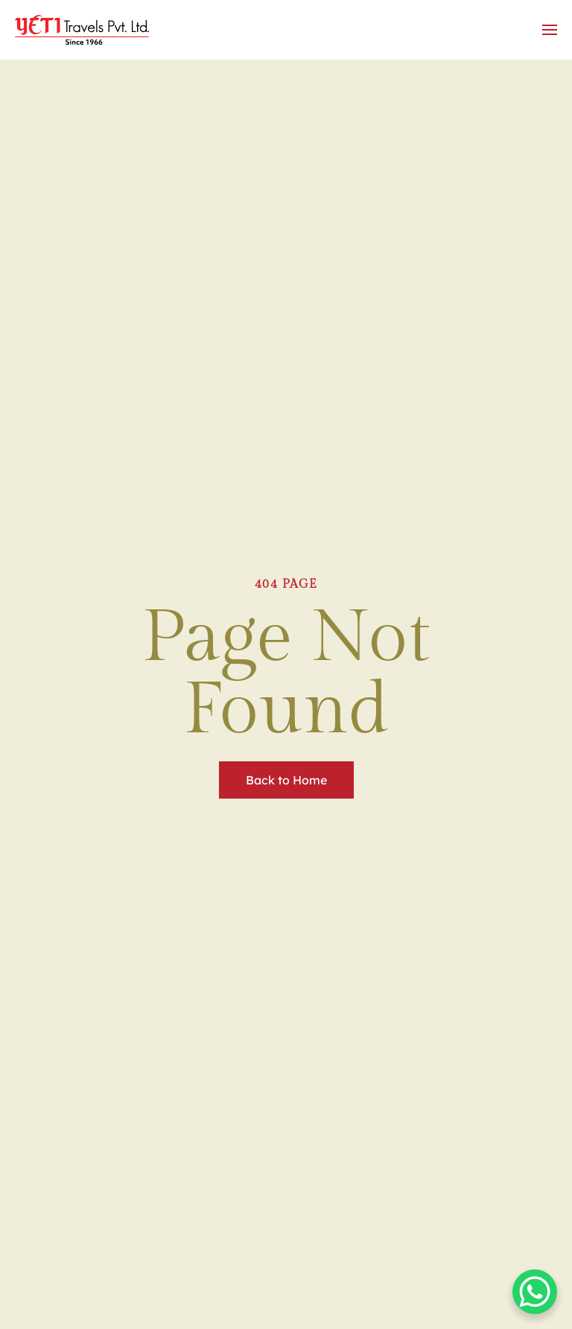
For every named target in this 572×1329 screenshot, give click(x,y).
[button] (549, 30)
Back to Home (286, 780)
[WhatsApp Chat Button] (534, 1291)
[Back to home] (84, 30)
